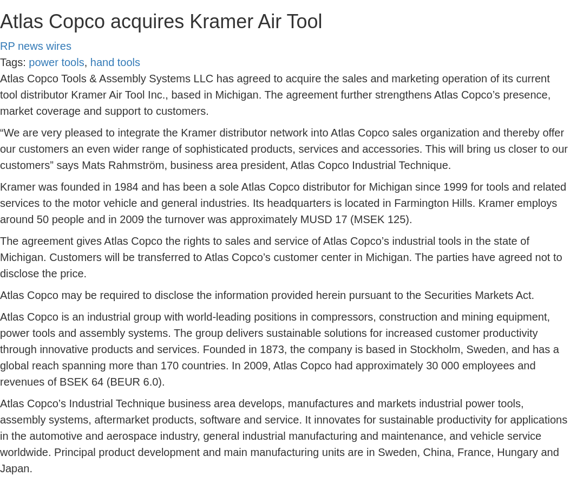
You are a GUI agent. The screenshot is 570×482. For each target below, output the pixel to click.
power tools (56, 62)
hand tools (115, 62)
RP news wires (35, 46)
